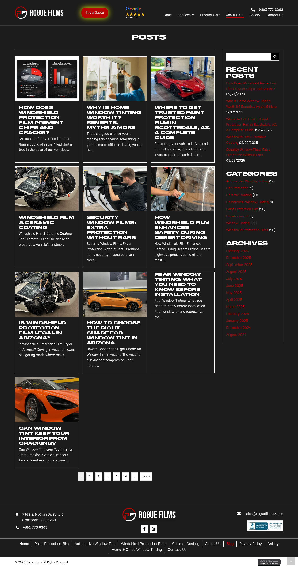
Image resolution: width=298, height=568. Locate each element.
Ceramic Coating (239, 195)
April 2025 (234, 300)
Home (167, 15)
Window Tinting (238, 223)
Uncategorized (237, 216)
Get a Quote (97, 12)
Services (184, 15)
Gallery (255, 15)
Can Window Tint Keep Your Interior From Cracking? (45, 436)
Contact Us (274, 15)
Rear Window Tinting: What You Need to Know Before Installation (179, 284)
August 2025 (236, 272)
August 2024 (236, 335)
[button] (137, 13)
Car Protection (237, 188)
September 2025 (239, 265)
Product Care (210, 15)
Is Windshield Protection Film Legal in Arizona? (43, 330)
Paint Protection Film (242, 209)
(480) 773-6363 (271, 10)
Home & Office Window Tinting (145, 550)
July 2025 (234, 279)
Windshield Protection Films (247, 230)
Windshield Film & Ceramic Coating (45, 222)
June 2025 (234, 286)
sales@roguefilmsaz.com (264, 514)
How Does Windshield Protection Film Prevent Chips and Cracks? (42, 120)
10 (125, 476)
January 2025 (237, 321)
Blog (240, 544)
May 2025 (234, 293)
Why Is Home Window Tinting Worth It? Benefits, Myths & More (115, 117)
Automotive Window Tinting (247, 181)
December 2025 (238, 258)
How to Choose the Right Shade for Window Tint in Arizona (113, 333)
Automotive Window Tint (102, 544)
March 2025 (235, 307)
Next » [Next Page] (146, 476)
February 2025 (237, 314)
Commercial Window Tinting (247, 202)
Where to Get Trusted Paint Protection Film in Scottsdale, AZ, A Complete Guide (251, 124)
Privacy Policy (262, 544)
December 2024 (238, 328)
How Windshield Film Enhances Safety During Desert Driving (181, 227)
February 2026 (237, 251)
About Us (233, 15)
